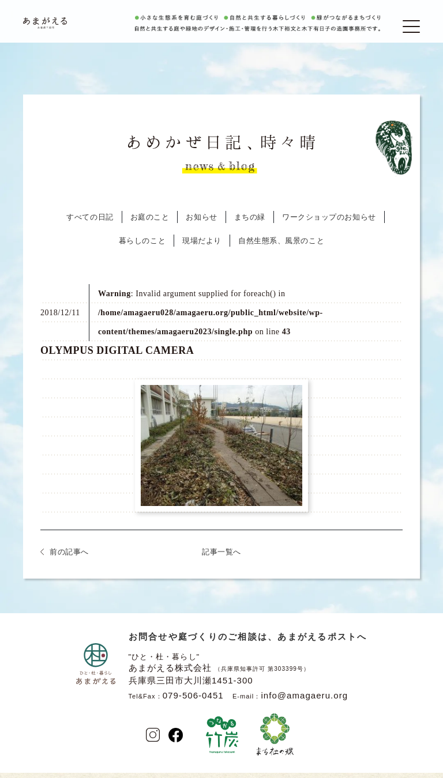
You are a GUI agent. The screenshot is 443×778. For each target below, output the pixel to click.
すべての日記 (89, 224)
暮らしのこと (142, 247)
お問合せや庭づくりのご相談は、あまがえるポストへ (248, 643)
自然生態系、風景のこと (281, 247)
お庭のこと (150, 224)
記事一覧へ (221, 558)
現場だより (202, 247)
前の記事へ (69, 558)
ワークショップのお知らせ (329, 224)
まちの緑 (249, 224)
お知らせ (201, 224)
